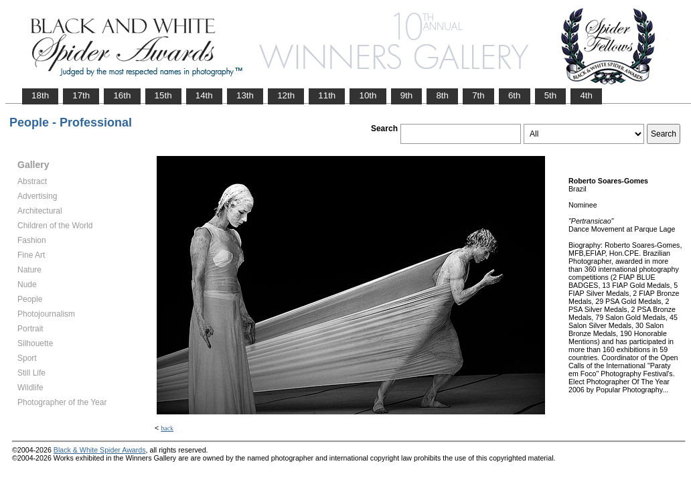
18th (40, 95)
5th (550, 95)
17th (81, 95)
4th (586, 95)
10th (368, 95)
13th (245, 95)
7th (478, 95)
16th (122, 95)
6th (514, 95)
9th (406, 95)
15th (163, 95)
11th (327, 95)
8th (442, 95)
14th (204, 95)
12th (286, 95)
